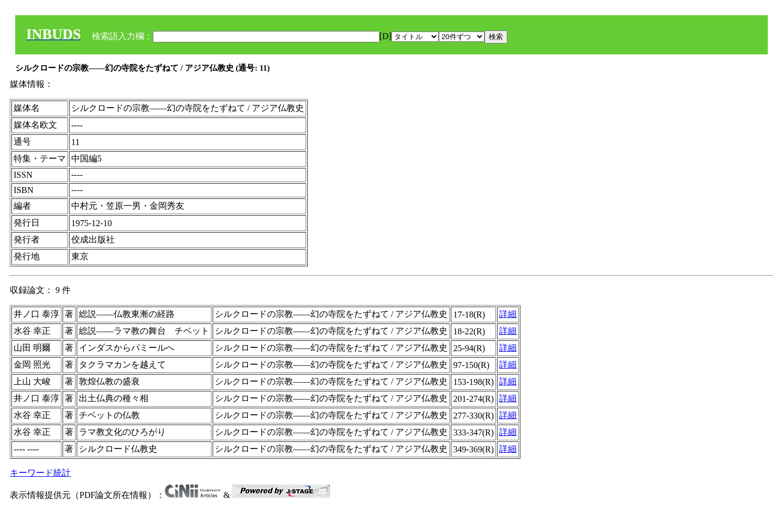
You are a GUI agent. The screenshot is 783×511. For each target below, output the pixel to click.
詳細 (508, 314)
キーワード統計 (40, 472)
